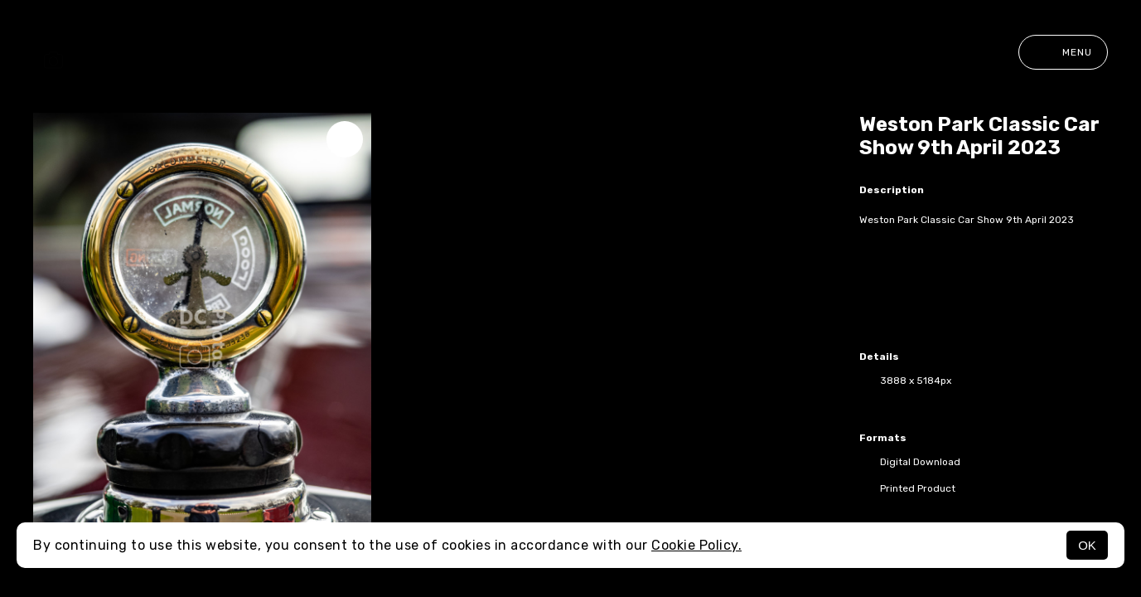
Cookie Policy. (696, 545)
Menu (1063, 52)
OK (1087, 545)
